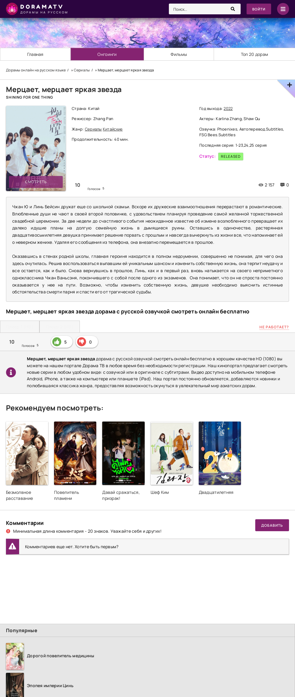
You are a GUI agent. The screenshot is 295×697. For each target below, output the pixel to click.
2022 (228, 108)
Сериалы (93, 129)
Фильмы (179, 54)
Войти (258, 9)
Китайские (113, 129)
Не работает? (274, 327)
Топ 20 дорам (254, 54)
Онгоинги (107, 54)
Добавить (272, 525)
